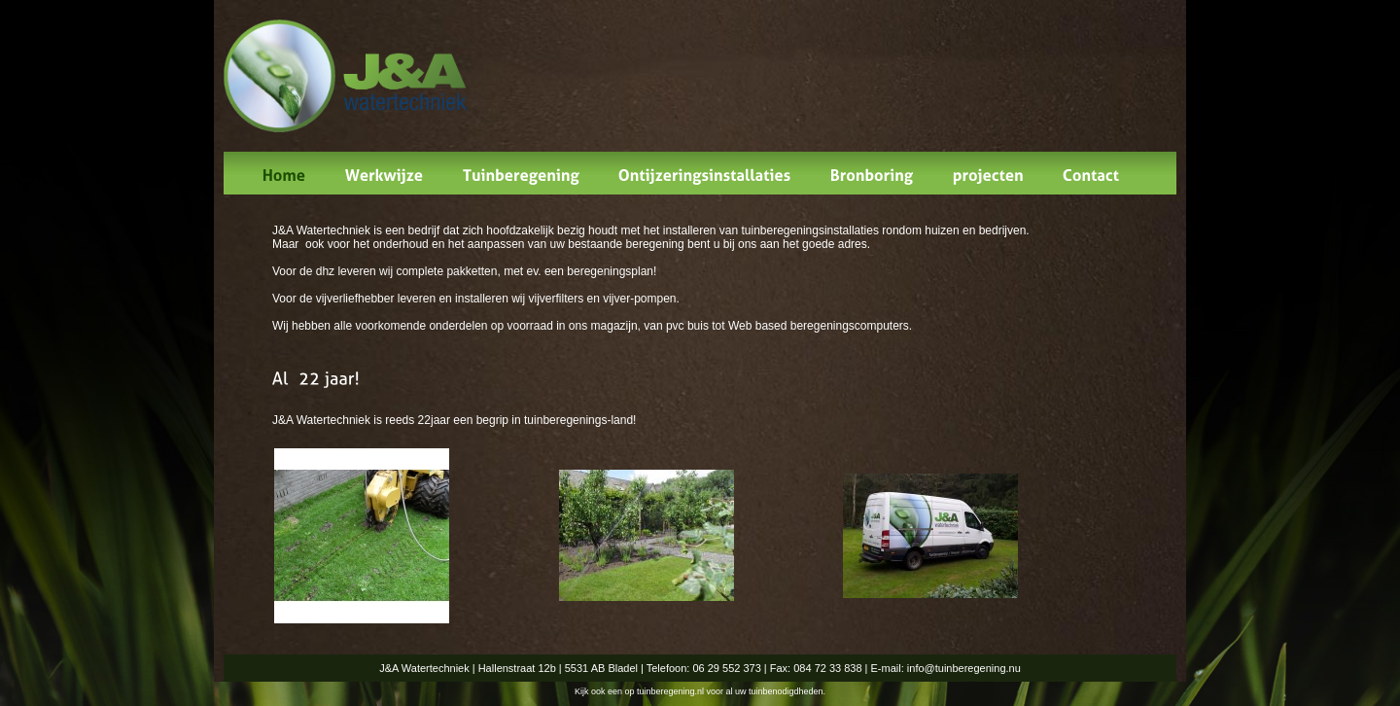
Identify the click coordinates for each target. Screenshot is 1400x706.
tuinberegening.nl (670, 691)
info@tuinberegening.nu (964, 668)
